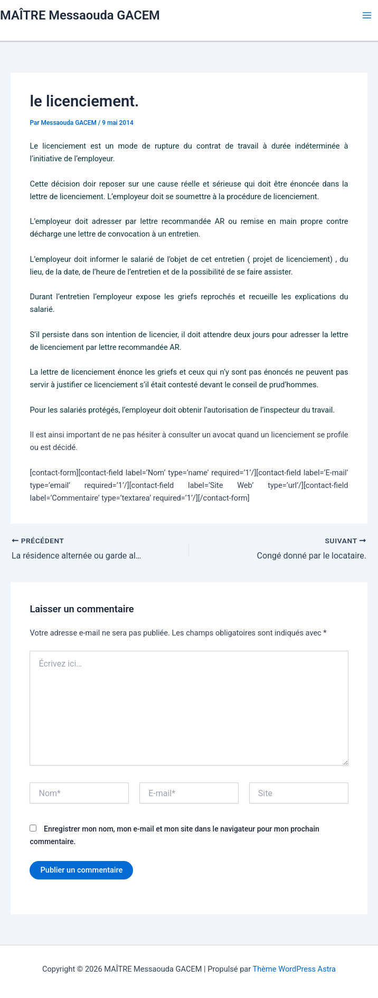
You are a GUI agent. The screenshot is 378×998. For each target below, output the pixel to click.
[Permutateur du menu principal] (367, 15)
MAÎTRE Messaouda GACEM (80, 15)
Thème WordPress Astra (294, 969)
